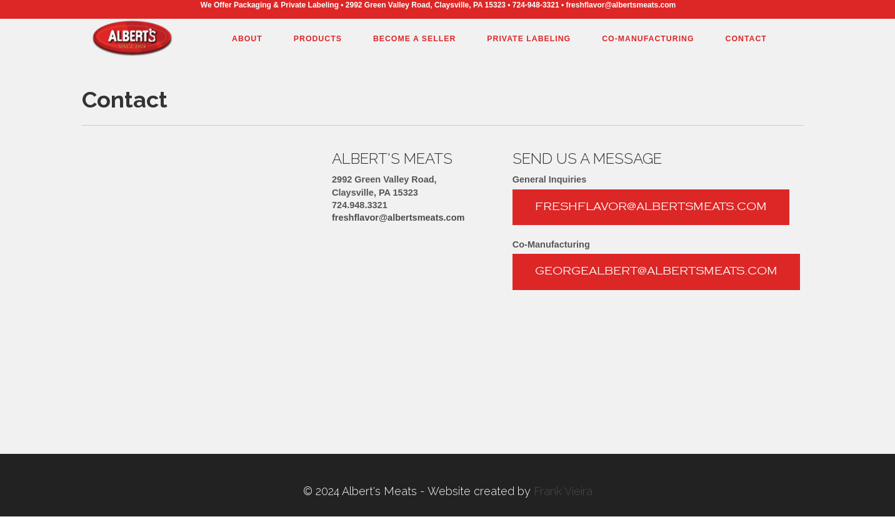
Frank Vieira (563, 491)
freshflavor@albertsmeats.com (398, 218)
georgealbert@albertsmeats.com (656, 271)
